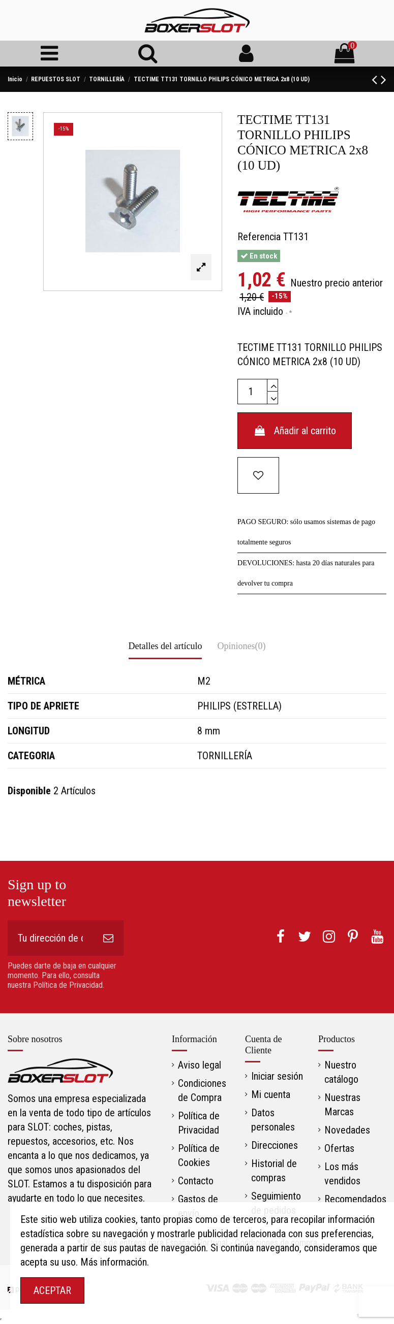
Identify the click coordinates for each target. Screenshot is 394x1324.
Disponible (29, 791)
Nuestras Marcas (342, 1104)
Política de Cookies (199, 1155)
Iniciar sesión (277, 1076)
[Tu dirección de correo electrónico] (50, 938)
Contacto (196, 1181)
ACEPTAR (52, 1290)
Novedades (347, 1130)
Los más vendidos (342, 1173)
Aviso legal (199, 1065)
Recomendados (355, 1199)
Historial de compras (274, 1170)
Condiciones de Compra (202, 1090)
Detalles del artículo (165, 646)
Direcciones (274, 1145)
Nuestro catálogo (341, 1072)
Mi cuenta (270, 1094)
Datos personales (273, 1120)
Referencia (259, 237)
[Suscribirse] (108, 938)
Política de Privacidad (199, 1123)
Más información (113, 1262)
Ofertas (339, 1148)
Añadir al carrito (294, 431)
